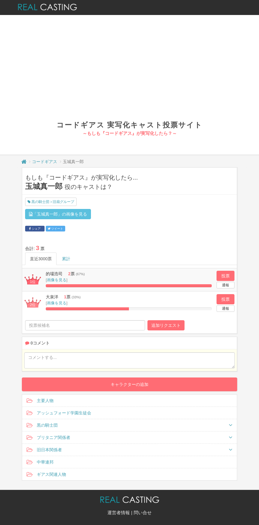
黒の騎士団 (129, 425)
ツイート (55, 228)
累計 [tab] (66, 258)
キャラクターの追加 (129, 384)
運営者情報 (118, 512)
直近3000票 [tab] (41, 258)
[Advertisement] (129, 75)
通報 (225, 285)
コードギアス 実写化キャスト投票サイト (130, 125)
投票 (225, 275)
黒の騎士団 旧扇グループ (51, 202)
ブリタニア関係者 (129, 437)
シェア (35, 228)
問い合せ (143, 512)
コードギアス (44, 161)
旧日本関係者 (129, 449)
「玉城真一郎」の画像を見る (58, 214)
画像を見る (56, 280)
